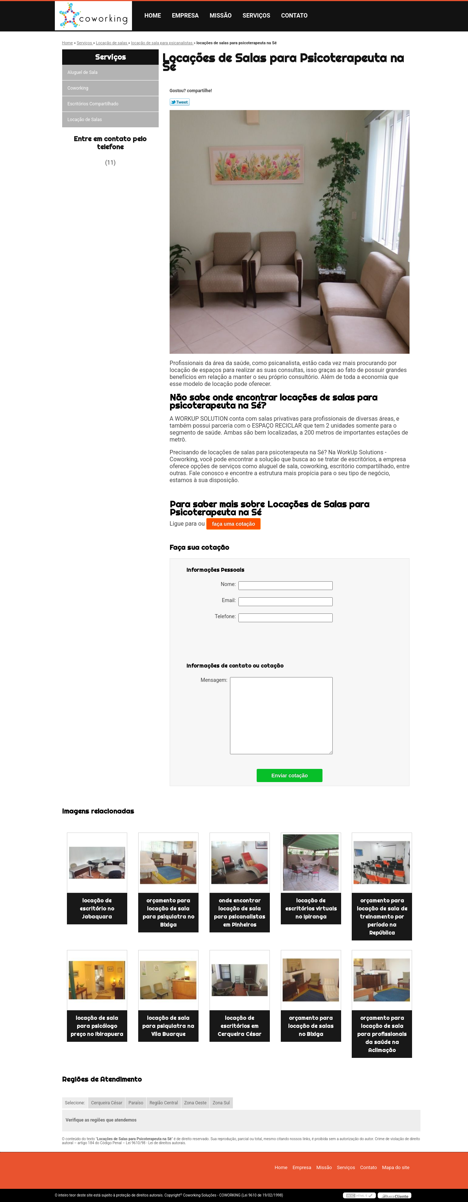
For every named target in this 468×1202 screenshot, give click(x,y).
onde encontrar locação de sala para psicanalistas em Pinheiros (239, 912)
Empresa (185, 15)
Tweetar (180, 102)
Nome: (277, 585)
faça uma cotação (233, 524)
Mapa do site (396, 1167)
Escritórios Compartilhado (94, 103)
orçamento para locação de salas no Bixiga (310, 1026)
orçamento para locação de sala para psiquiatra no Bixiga (168, 912)
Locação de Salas (85, 119)
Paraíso (135, 1102)
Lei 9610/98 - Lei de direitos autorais (155, 1143)
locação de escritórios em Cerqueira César (239, 1026)
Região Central (164, 1102)
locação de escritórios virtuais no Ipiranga (311, 908)
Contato (294, 15)
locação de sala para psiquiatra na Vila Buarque (168, 1026)
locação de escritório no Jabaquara (97, 908)
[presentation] (232, 644)
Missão (221, 15)
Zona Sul (221, 1102)
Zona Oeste (195, 1102)
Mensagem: (267, 715)
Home (152, 15)
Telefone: (274, 617)
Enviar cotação (289, 775)
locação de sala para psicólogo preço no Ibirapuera (97, 1026)
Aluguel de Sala (83, 72)
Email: (277, 601)
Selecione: (75, 1102)
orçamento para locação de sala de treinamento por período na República (382, 916)
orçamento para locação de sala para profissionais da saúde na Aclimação (382, 1034)
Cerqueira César (106, 1102)
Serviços (256, 15)
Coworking (79, 88)
